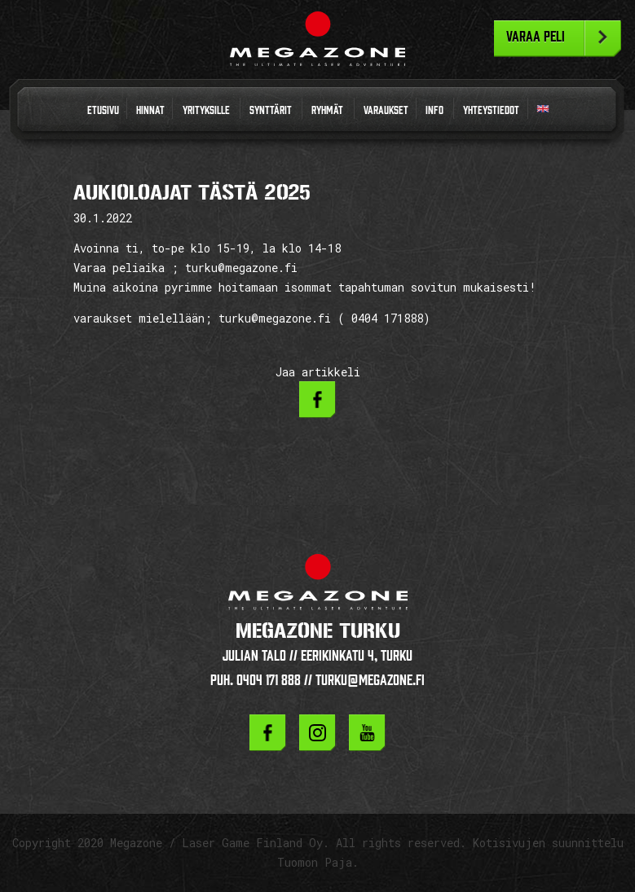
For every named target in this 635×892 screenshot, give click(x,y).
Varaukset (386, 110)
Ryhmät (327, 110)
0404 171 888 (268, 680)
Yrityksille (206, 110)
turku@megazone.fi (370, 680)
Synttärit (270, 110)
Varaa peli (535, 36)
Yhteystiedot (491, 110)
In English (543, 112)
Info (434, 110)
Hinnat (150, 110)
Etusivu (103, 110)
